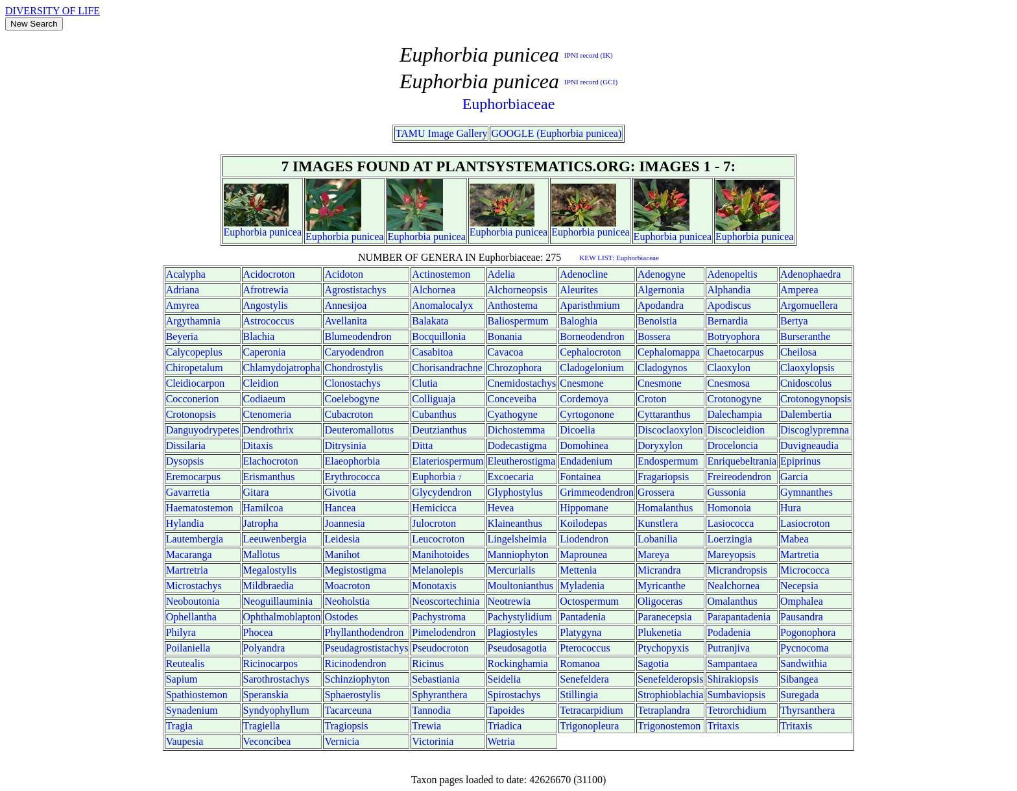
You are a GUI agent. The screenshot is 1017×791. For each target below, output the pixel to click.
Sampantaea (732, 663)
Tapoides (506, 710)
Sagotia (653, 663)
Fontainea (580, 476)
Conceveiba (512, 398)
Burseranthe (805, 336)
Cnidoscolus (806, 383)
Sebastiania (435, 679)
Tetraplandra (664, 710)
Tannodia (431, 710)
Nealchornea (733, 585)
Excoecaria (511, 476)
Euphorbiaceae (508, 103)
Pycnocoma (804, 647)
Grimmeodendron (597, 492)
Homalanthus (665, 507)
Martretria (187, 570)
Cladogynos (662, 367)
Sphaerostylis (352, 694)
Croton (652, 398)
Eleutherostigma (522, 461)
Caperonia (264, 352)
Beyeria (182, 336)
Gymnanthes (806, 492)
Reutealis (185, 663)
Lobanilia (657, 538)
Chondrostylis (353, 367)
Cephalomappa (669, 352)
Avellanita (345, 320)
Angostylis (265, 305)
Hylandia (185, 523)
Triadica (505, 725)
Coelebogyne (351, 398)
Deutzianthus (439, 429)
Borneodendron (592, 336)
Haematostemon (199, 507)
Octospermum (589, 601)
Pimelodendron (443, 632)
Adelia (502, 274)
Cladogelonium (592, 367)
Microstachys (194, 585)
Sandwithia (803, 663)
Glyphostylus (515, 492)
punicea (285, 231)
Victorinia (432, 741)
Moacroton (347, 585)
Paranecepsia (665, 616)
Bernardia (727, 320)
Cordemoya (584, 398)
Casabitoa (432, 352)
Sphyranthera (439, 694)
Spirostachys (514, 694)
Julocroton (434, 523)
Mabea (794, 538)
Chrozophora (515, 367)
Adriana (183, 289)
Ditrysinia (345, 445)
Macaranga (189, 554)
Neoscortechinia (445, 601)
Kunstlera (658, 523)
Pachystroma (439, 616)
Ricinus (428, 663)
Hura (790, 507)
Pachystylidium (520, 616)
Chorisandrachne (447, 367)
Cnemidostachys (522, 383)
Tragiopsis (346, 725)
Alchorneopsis (517, 289)
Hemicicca (434, 507)
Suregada (799, 694)
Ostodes (341, 616)
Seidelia (504, 679)
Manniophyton (518, 554)
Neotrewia (509, 601)
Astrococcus (268, 320)
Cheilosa (798, 352)
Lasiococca (730, 523)
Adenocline (584, 274)
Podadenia (728, 632)
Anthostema (513, 305)
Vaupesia (185, 741)
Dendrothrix (268, 429)
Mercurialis (512, 570)
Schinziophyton (356, 679)
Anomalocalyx (442, 305)
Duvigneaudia (809, 445)
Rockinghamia (518, 663)
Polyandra (264, 647)
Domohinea (584, 445)
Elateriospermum (447, 461)
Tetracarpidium (591, 710)
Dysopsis (185, 461)
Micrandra (659, 570)
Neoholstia (346, 601)
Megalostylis (270, 570)
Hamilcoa (263, 507)
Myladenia (582, 585)
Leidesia (341, 538)
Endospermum (668, 461)
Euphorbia (245, 231)
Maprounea (583, 554)
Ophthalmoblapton (282, 616)
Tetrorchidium (736, 710)
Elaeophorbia (351, 461)
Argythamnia (193, 320)
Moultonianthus (520, 585)
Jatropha (260, 523)
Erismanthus (269, 476)
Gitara (256, 492)
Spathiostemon (197, 694)
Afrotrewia (266, 289)
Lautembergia (195, 538)
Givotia (339, 492)
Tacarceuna (348, 710)
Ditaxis (258, 445)
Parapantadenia (739, 616)
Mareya (653, 554)
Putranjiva (728, 647)
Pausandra (801, 616)
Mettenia (578, 570)
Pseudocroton (440, 647)
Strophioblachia (670, 694)
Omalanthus (732, 601)
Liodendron (584, 538)
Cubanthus (434, 414)
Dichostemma (516, 429)
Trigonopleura (589, 725)
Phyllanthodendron (363, 632)
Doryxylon (660, 445)
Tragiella (261, 725)
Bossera (654, 336)
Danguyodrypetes (202, 429)
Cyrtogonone (587, 414)
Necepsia (799, 585)
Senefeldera (584, 679)
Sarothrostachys (276, 679)
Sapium (182, 679)
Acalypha (186, 274)
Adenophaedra (810, 274)
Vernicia (341, 741)
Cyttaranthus (664, 414)
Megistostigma (355, 570)
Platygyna (580, 632)
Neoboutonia (193, 601)
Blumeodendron (357, 336)
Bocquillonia (439, 336)
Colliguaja (433, 398)
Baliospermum (518, 320)
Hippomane (584, 507)
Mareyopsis (731, 554)
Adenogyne (662, 274)
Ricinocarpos (270, 663)
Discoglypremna (814, 429)
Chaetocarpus (735, 352)
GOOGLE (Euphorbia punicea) (556, 133)
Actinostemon (441, 274)
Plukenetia (660, 632)
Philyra (181, 632)
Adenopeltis (732, 274)
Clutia (424, 383)
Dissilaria (186, 445)
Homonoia (729, 507)
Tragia (179, 725)
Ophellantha (191, 616)
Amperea (799, 289)
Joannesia (344, 523)
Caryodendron (354, 352)
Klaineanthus (515, 523)
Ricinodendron (355, 663)
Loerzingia (729, 538)
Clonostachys (352, 383)
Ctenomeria (267, 414)
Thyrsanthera (807, 710)
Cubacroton (348, 414)
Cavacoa (505, 352)
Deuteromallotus (359, 429)
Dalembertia (806, 414)
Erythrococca (351, 476)
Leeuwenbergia (275, 538)
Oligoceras (660, 601)
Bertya (794, 320)
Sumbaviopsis (736, 694)
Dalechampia (734, 414)
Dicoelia (577, 429)
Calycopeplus (194, 352)
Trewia (426, 725)
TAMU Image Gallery (442, 133)
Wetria (501, 741)
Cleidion (261, 383)
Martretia (799, 554)
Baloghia (578, 320)
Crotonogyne (734, 398)
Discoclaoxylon (670, 429)
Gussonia (726, 492)
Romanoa (579, 663)
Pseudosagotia (517, 647)
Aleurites (579, 289)
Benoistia (657, 320)
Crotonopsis (191, 414)
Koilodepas (583, 523)
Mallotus (261, 554)
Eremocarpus (193, 476)
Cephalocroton (590, 352)
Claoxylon (728, 367)
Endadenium (586, 461)
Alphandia (728, 289)
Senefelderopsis (670, 679)
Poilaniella (188, 647)
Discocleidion (736, 429)
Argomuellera (809, 305)
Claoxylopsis (807, 367)
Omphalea (801, 601)
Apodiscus (729, 305)
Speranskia (266, 694)
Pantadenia (582, 616)
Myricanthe (662, 585)
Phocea (258, 632)
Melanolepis (437, 570)
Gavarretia (188, 492)
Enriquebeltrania (741, 461)
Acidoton (343, 274)
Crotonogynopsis (815, 398)
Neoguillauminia (278, 601)
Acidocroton (269, 274)
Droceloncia (732, 445)
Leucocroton (438, 538)
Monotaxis (434, 585)
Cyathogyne (513, 414)
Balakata (430, 320)
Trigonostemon (669, 725)
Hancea (339, 507)
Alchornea (433, 289)
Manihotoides (440, 554)
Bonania (505, 336)
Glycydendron (442, 492)
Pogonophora (807, 632)
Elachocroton (270, 461)
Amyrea (183, 305)
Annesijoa (345, 305)
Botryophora (733, 336)
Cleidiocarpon (195, 383)
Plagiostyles (513, 632)
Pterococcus (585, 647)
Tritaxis (723, 725)
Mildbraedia (268, 585)
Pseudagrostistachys (366, 647)
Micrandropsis (737, 570)
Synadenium (192, 710)
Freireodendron (739, 476)
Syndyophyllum (276, 710)
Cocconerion (192, 398)
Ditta (422, 445)
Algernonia (661, 289)
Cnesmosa (728, 383)
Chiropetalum (194, 367)
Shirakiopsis (732, 679)
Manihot (341, 554)
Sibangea (799, 679)
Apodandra (661, 305)
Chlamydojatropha (281, 367)
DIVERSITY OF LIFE (52, 10)
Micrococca (805, 570)
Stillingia (579, 694)
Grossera (656, 492)
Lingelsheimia (517, 538)
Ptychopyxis (663, 647)
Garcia (794, 476)
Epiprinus (800, 461)
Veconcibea (267, 741)
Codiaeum (264, 398)
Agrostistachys (355, 289)
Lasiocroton (805, 523)
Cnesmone (582, 383)
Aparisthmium (589, 305)
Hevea (501, 507)
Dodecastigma (517, 445)
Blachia (259, 336)
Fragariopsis (663, 476)
